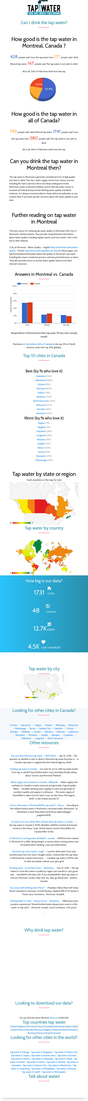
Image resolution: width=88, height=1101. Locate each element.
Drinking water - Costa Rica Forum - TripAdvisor (31, 868)
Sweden (73, 1029)
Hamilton (58, 728)
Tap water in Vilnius (35, 1062)
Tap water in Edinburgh (42, 1058)
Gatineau (41, 388)
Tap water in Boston (67, 1055)
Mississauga (41, 460)
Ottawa (48, 725)
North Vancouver (41, 401)
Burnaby (41, 409)
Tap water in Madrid (56, 1062)
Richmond (40, 405)
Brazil (48, 1033)
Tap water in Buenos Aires (43, 1055)
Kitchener (41, 396)
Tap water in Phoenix (66, 1068)
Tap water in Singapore (42, 1052)
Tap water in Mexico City (66, 1052)
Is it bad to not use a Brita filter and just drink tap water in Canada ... (42, 821)
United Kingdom (17, 1026)
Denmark (56, 1033)
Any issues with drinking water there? (27, 887)
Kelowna (41, 439)
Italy (75, 1026)
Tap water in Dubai (63, 1058)
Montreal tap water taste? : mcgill (28, 851)
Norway (38, 1029)
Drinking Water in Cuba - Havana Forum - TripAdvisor (35, 901)
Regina (41, 423)
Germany (31, 1026)
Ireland (64, 1029)
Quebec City (45, 728)
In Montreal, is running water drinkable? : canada (32, 838)
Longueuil (40, 435)
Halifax (41, 392)
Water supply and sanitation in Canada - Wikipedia (34, 782)
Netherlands (59, 1026)
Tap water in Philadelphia (43, 1068)
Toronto (13, 725)
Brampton (41, 456)
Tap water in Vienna (20, 1058)
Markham (26, 731)
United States (17, 1029)
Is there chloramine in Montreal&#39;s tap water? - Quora (37, 805)
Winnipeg (60, 725)
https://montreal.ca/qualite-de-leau (41, 250)
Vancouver (41, 413)
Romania (32, 1033)
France (40, 1026)
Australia (29, 1029)
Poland (56, 1029)
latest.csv (53, 1017)
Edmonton (73, 725)
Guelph (41, 443)
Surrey (41, 452)
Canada (48, 1026)
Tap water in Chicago (20, 1052)
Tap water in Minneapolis (54, 1072)
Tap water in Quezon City (34, 1065)
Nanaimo (55, 735)
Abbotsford (40, 380)
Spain (68, 1026)
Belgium (47, 1029)
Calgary (37, 725)
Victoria (41, 384)
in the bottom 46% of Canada (38, 344)
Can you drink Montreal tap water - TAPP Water (33, 755)
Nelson (40, 447)
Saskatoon (41, 376)
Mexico (40, 1033)
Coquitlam (41, 431)
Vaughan (41, 427)
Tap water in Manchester (60, 1065)
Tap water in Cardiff (31, 1072)
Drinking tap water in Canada (23, 769)
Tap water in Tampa (20, 1055)
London (37, 731)
